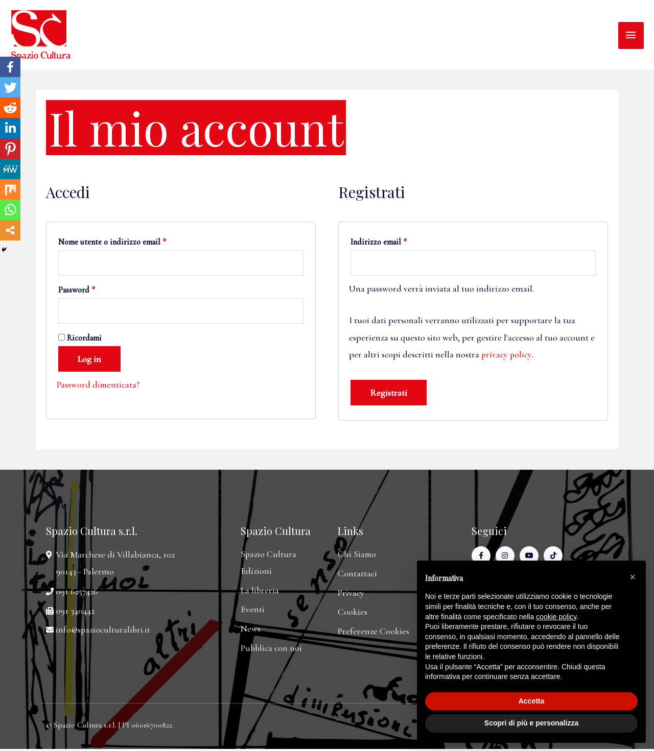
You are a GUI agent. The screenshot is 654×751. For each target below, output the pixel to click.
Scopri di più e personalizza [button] (531, 723)
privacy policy (506, 354)
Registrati (388, 393)
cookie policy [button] (556, 617)
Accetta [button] (532, 701)
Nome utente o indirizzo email (112, 242)
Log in (89, 360)
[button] (632, 577)
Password (76, 290)
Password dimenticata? (99, 386)
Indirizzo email (379, 242)
